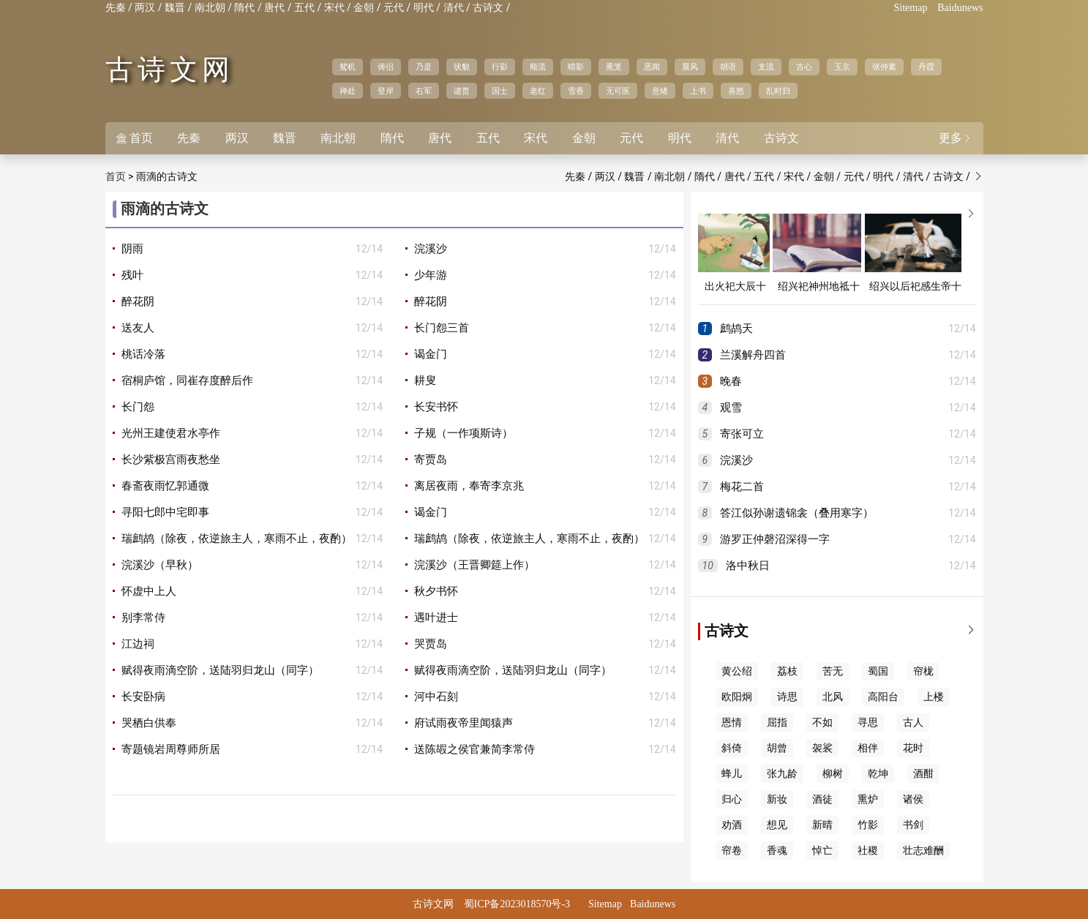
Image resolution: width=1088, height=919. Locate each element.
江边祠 (137, 644)
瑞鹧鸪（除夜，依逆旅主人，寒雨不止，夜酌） (236, 538)
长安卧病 (143, 696)
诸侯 (913, 799)
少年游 (430, 275)
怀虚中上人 (148, 591)
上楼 (933, 696)
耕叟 (425, 380)
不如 (822, 722)
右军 (424, 90)
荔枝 (787, 671)
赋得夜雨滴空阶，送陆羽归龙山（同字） (220, 670)
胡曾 (777, 748)
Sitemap (911, 7)
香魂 (777, 850)
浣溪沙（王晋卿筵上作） (474, 565)
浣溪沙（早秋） (159, 565)
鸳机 (347, 66)
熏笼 (614, 66)
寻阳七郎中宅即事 (165, 512)
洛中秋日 (748, 565)
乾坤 (878, 773)
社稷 (868, 850)
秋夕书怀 (436, 591)
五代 (304, 7)
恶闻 (652, 66)
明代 (423, 7)
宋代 (334, 7)
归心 (731, 799)
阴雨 (132, 249)
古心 (804, 66)
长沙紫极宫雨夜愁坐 (170, 459)
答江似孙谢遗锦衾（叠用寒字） (797, 513)
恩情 (731, 722)
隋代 (244, 7)
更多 (955, 138)
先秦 (115, 7)
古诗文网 (169, 69)
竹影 (868, 824)
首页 (134, 138)
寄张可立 (742, 434)
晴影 (576, 66)
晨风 (690, 66)
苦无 (832, 671)
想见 (777, 824)
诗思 (787, 696)
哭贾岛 (430, 644)
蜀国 (878, 671)
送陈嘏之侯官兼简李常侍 (474, 749)
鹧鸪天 (736, 328)
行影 (500, 66)
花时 (913, 748)
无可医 (618, 90)
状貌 (462, 66)
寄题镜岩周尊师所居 (170, 749)
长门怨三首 (441, 328)
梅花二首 (742, 486)
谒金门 (430, 354)
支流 (766, 66)
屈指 (777, 722)
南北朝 (210, 7)
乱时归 (778, 90)
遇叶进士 (436, 617)
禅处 (347, 90)
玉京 (842, 66)
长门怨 (137, 407)
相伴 (868, 748)
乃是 (424, 66)
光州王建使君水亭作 (170, 433)
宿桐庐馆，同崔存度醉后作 (187, 380)
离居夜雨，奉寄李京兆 (469, 486)
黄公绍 (736, 671)
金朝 (363, 7)
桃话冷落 (143, 354)
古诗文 (488, 7)
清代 (453, 7)
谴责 (462, 90)
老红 (538, 90)
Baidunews (960, 7)
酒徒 (822, 799)
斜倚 (731, 748)
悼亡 (822, 850)
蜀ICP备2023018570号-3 (517, 904)
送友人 (137, 328)
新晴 (822, 824)
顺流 (538, 66)
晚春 (731, 381)
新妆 (777, 799)
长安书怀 (436, 407)
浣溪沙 (430, 249)
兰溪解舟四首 (753, 355)
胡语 (728, 66)
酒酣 (923, 773)
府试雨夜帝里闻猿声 (463, 723)
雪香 (576, 90)
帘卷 (731, 850)
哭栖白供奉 (148, 723)
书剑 (913, 824)
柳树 (832, 773)
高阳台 (883, 696)
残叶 (132, 275)
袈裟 (822, 748)
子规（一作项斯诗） (463, 433)
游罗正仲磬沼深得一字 (775, 539)
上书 (698, 90)
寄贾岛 (430, 459)
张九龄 (782, 773)
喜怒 (736, 90)
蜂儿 (731, 773)
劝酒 (731, 824)
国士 (500, 90)
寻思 (868, 722)
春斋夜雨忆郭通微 (165, 486)
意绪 (660, 90)
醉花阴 (137, 301)
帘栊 (923, 671)
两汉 (145, 7)
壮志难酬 (923, 850)
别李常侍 (143, 617)
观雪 (731, 407)
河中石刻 (436, 696)
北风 (832, 696)
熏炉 (868, 799)
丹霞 (926, 66)
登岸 (386, 90)
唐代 (274, 7)
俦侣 (386, 66)
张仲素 (884, 66)
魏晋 (175, 7)
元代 (393, 7)
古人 (913, 722)
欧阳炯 (736, 696)
